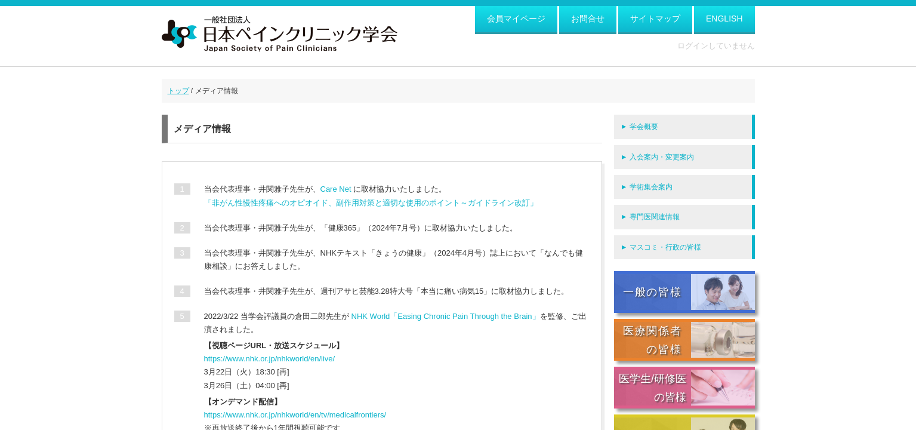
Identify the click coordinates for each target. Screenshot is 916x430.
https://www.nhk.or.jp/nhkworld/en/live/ (269, 358)
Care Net (335, 189)
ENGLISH (724, 18)
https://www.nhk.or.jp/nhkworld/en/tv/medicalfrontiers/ (295, 414)
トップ (178, 91)
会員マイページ (516, 18)
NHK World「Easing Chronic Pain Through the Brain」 (445, 316)
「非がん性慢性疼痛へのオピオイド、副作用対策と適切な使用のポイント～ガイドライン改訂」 (371, 202)
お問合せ (588, 18)
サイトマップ (655, 18)
